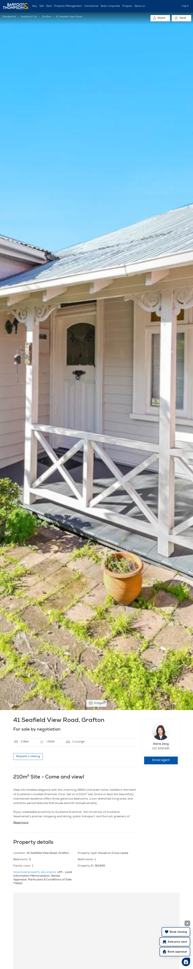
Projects (127, 6)
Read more (20, 822)
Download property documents (34, 872)
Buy (34, 6)
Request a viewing (28, 756)
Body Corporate (110, 6)
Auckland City (29, 17)
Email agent (161, 760)
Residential (9, 17)
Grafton (46, 17)
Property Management (68, 6)
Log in (185, 6)
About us (139, 6)
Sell (41, 6)
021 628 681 (161, 748)
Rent (49, 6)
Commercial (91, 6)
